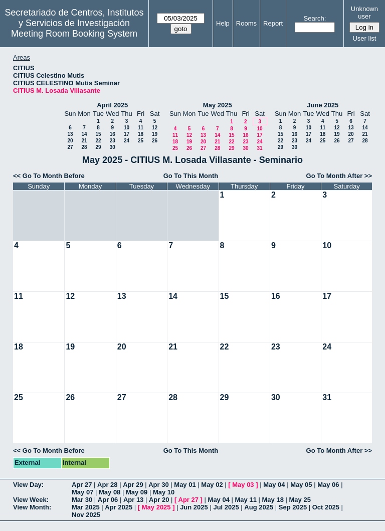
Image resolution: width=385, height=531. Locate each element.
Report (273, 23)
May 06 (328, 484)
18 (140, 134)
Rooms (246, 23)
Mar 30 (82, 499)
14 (84, 134)
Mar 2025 (86, 507)
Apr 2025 (118, 507)
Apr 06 (108, 499)
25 (140, 140)
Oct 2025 (325, 507)
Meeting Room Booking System (74, 34)
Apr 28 (107, 484)
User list (364, 38)
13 (70, 134)
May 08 (109, 492)
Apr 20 (159, 499)
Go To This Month (191, 176)
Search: (315, 18)
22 (98, 140)
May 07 (82, 492)
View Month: (32, 507)
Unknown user (364, 12)
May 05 (301, 484)
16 (112, 134)
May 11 (246, 499)
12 (154, 127)
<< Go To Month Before (49, 176)
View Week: (31, 499)
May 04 (274, 484)
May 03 (243, 484)
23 (112, 140)
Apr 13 (133, 499)
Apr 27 (82, 484)
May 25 (300, 499)
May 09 (136, 492)
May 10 (163, 492)
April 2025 (112, 105)
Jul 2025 (226, 507)
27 (70, 147)
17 (126, 134)
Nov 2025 (86, 514)
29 (98, 147)
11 (140, 127)
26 (154, 140)
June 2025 (322, 105)
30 (112, 147)
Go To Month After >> (339, 176)
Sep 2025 (293, 507)
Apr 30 (158, 484)
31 (259, 148)
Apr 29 (133, 484)
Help (223, 23)
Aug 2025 (258, 507)
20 (70, 140)
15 (98, 134)
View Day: (28, 484)
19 (154, 134)
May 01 (185, 484)
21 (84, 140)
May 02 (212, 484)
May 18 (273, 499)
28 (84, 147)
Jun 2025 (194, 507)
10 (126, 127)
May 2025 (217, 105)
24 (126, 140)
